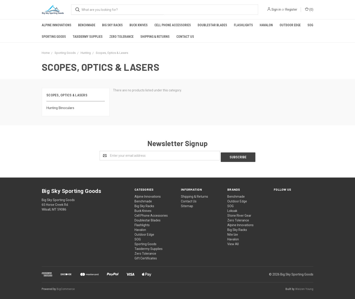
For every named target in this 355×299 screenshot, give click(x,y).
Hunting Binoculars (60, 108)
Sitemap (187, 204)
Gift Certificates (145, 257)
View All (233, 242)
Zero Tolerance (121, 36)
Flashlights (243, 25)
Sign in (276, 9)
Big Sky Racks (112, 25)
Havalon (266, 25)
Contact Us (185, 36)
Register (291, 9)
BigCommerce (66, 287)
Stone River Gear (239, 214)
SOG (310, 25)
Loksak (232, 209)
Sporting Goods (54, 36)
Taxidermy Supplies (88, 36)
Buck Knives (139, 25)
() (309, 9)
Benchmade (86, 25)
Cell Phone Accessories (172, 25)
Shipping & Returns (155, 36)
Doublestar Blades (212, 25)
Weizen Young (304, 287)
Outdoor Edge (290, 25)
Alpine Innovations (56, 25)
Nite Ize (232, 233)
